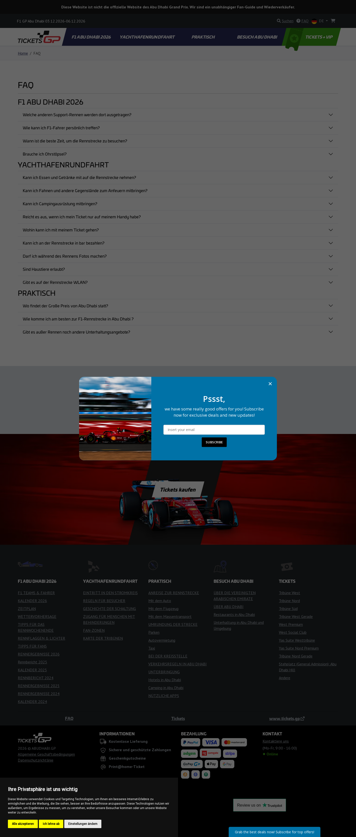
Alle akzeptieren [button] (23, 824)
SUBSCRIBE (214, 442)
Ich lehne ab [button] (51, 824)
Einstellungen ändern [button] (82, 824)
